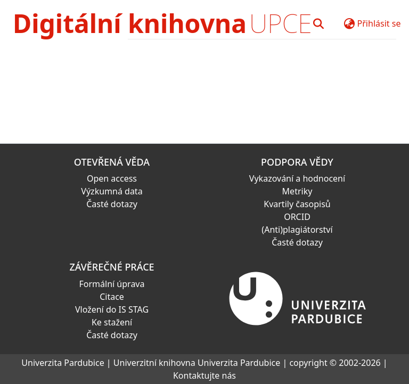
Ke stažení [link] (112, 322)
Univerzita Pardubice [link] (62, 363)
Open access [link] (112, 178)
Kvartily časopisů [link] (297, 204)
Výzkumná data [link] (111, 191)
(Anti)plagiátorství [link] (296, 229)
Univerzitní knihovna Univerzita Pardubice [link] (196, 363)
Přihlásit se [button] (379, 23)
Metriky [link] (297, 191)
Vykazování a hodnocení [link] (297, 178)
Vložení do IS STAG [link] (112, 309)
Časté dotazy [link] (111, 204)
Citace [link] (112, 297)
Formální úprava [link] (112, 284)
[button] (318, 23)
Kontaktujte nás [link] (204, 375)
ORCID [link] (297, 217)
